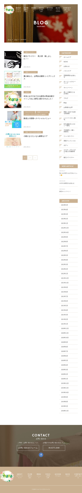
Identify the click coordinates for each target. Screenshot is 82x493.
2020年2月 (64, 375)
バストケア (67, 72)
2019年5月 (64, 407)
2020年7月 (64, 352)
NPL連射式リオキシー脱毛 (69, 125)
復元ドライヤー (69, 158)
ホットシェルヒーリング (70, 83)
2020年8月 (64, 348)
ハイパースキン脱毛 (70, 119)
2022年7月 (64, 247)
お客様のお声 (68, 108)
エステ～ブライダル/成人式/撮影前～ (70, 152)
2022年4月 (64, 261)
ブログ (16, 39)
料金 (65, 104)
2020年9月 (64, 343)
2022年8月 (64, 242)
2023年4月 (64, 210)
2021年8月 (64, 293)
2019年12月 (65, 384)
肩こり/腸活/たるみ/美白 (69, 93)
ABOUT (23, 10)
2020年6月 (64, 357)
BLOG (63, 9)
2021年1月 (64, 325)
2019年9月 (64, 398)
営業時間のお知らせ (70, 77)
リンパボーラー (69, 137)
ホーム (9, 39)
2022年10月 (65, 233)
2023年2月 (64, 220)
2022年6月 (64, 252)
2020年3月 (64, 370)
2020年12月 (65, 329)
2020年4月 (64, 366)
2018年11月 (65, 412)
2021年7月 (64, 297)
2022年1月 (64, 274)
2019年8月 (64, 402)
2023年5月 (64, 206)
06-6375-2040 (54, 448)
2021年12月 (65, 279)
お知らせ (67, 67)
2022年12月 (65, 229)
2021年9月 (64, 288)
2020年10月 (65, 338)
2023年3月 (64, 215)
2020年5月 (64, 361)
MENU (39, 10)
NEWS (66, 63)
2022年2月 (64, 270)
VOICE (46, 10)
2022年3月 (64, 265)
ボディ (66, 146)
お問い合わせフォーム (28, 448)
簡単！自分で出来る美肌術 (70, 113)
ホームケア (67, 58)
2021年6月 (64, 302)
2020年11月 (65, 334)
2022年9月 (64, 238)
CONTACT (72, 10)
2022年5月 (64, 256)
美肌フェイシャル (70, 142)
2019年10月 (65, 393)
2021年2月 (64, 320)
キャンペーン (68, 88)
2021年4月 (64, 311)
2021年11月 (65, 284)
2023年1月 (64, 224)
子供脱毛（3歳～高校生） (69, 131)
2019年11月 (65, 389)
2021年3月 (64, 316)
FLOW (31, 10)
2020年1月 (64, 380)
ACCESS (55, 9)
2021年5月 (64, 306)
